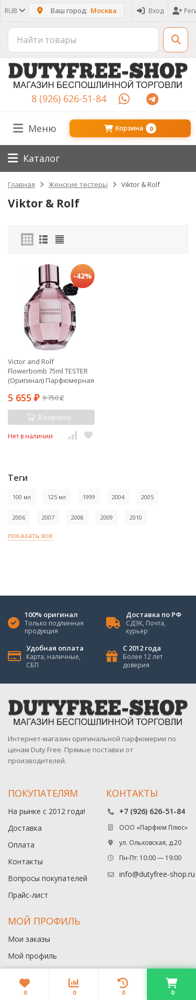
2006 (19, 517)
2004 (118, 497)
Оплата (21, 845)
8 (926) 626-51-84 (68, 98)
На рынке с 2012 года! (46, 811)
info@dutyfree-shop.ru (157, 874)
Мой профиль (32, 956)
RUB (14, 10)
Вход (150, 10)
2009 (106, 517)
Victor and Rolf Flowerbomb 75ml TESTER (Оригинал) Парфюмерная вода (51, 371)
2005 (147, 497)
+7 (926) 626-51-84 (152, 811)
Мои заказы (29, 939)
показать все (30, 535)
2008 (77, 517)
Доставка (25, 828)
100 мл (22, 497)
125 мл (57, 497)
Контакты (25, 861)
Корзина (130, 128)
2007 (48, 517)
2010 (136, 517)
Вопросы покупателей (47, 878)
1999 (89, 497)
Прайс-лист (28, 895)
